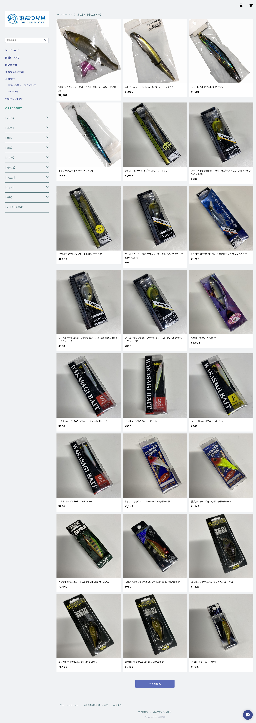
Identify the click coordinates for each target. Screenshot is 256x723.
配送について (12, 57)
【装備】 (9, 147)
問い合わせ (11, 64)
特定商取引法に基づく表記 (96, 705)
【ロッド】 (9, 127)
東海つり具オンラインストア (22, 85)
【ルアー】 (10, 157)
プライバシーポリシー (68, 705)
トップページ (63, 14)
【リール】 (9, 117)
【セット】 (9, 187)
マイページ (13, 91)
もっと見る (155, 683)
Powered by (154, 717)
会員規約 (117, 705)
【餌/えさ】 (10, 167)
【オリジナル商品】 (14, 207)
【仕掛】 (9, 137)
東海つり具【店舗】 (14, 72)
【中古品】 (78, 14)
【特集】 (9, 197)
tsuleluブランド (14, 98)
